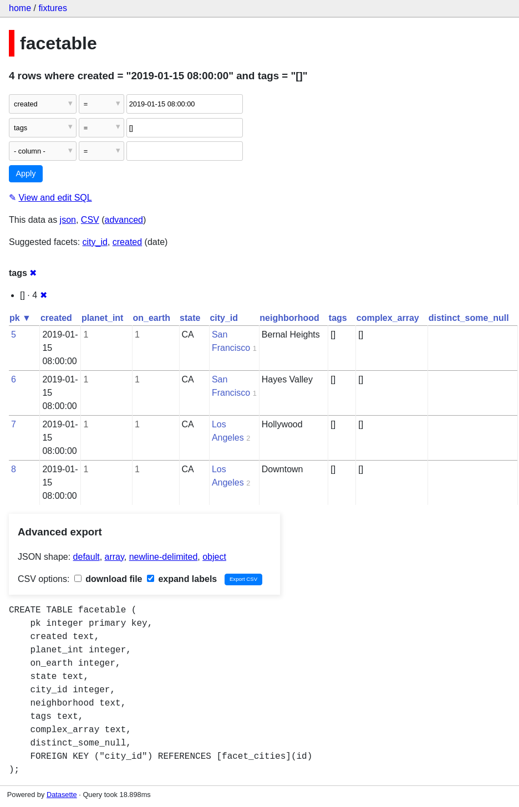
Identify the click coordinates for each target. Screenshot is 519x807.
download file (108, 579)
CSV (90, 219)
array (114, 556)
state (190, 318)
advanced (124, 219)
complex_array (388, 318)
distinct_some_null (469, 318)
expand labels (182, 579)
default (86, 556)
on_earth (151, 318)
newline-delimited (163, 556)
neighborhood (289, 318)
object (214, 556)
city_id (95, 242)
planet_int (103, 318)
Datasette (62, 794)
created (127, 242)
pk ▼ (20, 318)
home (20, 8)
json (68, 219)
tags (338, 318)
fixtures (52, 8)
